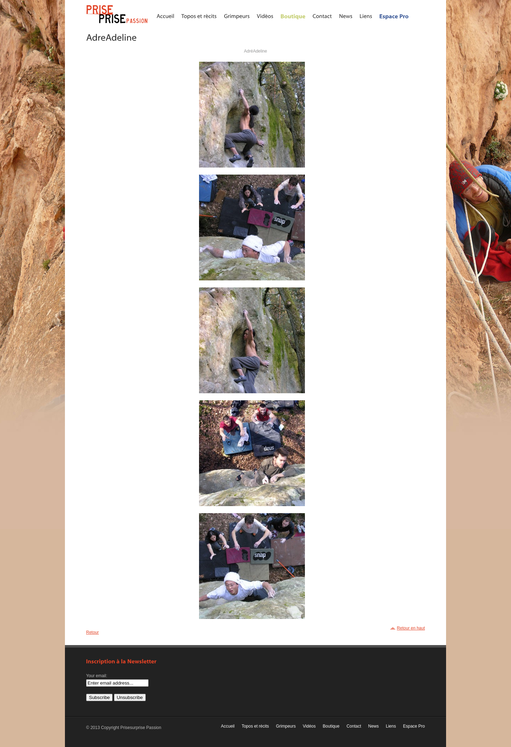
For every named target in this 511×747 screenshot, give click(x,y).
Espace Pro (414, 726)
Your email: (96, 675)
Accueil (228, 726)
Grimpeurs (286, 726)
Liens (391, 726)
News (373, 726)
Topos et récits (255, 726)
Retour (92, 632)
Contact (354, 726)
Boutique (331, 726)
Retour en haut (411, 628)
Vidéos (309, 726)
